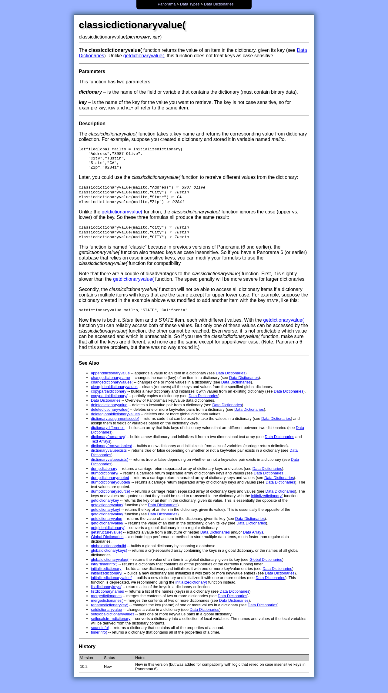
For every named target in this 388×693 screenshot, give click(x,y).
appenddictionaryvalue (110, 382)
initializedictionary (106, 578)
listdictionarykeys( (106, 596)
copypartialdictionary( (109, 405)
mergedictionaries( (107, 610)
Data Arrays (253, 542)
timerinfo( (99, 642)
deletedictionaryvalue (109, 414)
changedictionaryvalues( (112, 392)
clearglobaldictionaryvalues (114, 396)
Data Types (190, 4)
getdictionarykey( (105, 519)
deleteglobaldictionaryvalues (115, 423)
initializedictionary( (267, 505)
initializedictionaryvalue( (111, 587)
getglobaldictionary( (108, 537)
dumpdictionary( (105, 482)
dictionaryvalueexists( (109, 469)
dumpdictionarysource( (110, 501)
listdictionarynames (107, 601)
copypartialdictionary (108, 401)
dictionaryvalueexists (109, 460)
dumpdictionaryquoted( (110, 492)
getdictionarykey (105, 510)
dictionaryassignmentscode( (115, 428)
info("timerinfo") (104, 573)
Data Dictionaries (218, 4)
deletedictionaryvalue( (110, 419)
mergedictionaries (106, 605)
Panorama (167, 4)
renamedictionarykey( (109, 614)
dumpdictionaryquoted (110, 487)
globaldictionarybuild (108, 555)
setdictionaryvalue (106, 619)
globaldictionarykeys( (109, 560)
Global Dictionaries (107, 546)
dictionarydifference (108, 437)
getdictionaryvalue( (143, 55)
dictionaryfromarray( (108, 446)
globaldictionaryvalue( (110, 569)
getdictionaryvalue (106, 528)
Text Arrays (100, 451)
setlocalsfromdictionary (110, 628)
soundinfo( (100, 637)
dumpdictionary (104, 478)
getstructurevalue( (106, 542)
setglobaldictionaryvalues (112, 623)
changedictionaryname (110, 387)
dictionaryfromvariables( (111, 455)
